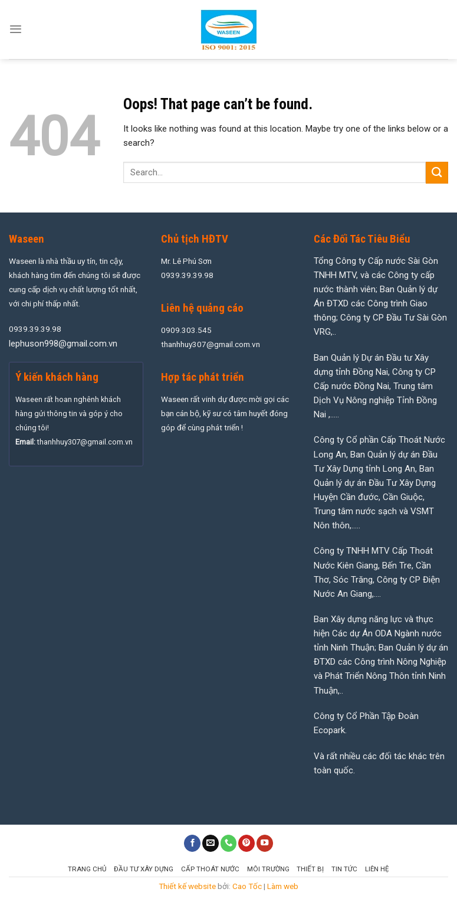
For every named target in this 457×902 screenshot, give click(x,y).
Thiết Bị (310, 869)
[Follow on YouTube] (265, 843)
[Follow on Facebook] (192, 843)
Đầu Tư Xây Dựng (143, 869)
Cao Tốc (247, 886)
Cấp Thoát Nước (210, 869)
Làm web (282, 886)
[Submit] (437, 173)
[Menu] (15, 29)
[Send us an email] (210, 843)
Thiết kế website (187, 886)
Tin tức (344, 869)
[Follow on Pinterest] (246, 843)
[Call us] (229, 843)
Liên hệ (377, 869)
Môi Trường (268, 869)
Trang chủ (87, 869)
